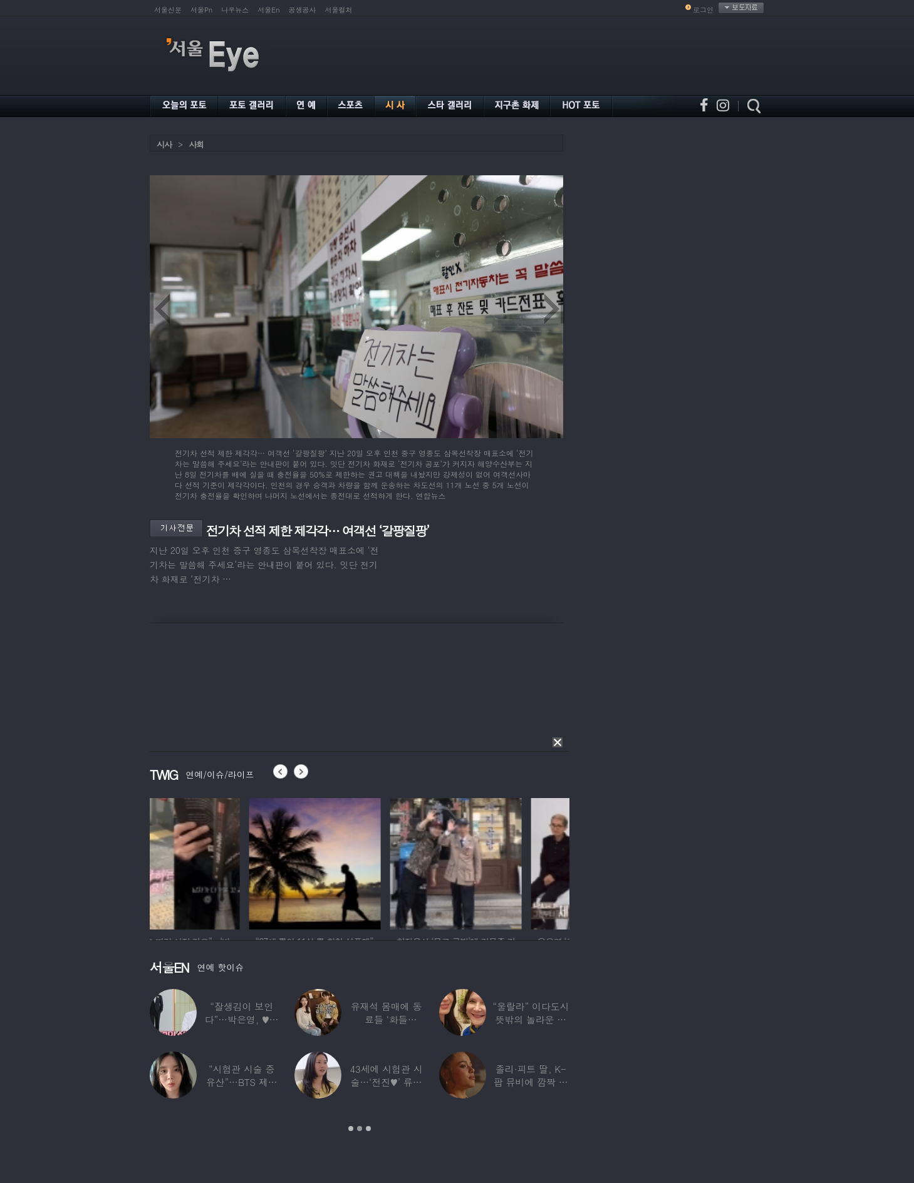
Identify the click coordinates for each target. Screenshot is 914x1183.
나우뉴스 (235, 9)
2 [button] (359, 1128)
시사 (164, 144)
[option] (215, 862)
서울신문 (168, 9)
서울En (268, 9)
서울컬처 (339, 9)
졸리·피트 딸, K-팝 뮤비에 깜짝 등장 (531, 1082)
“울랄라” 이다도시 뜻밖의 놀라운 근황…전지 (530, 1019)
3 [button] (368, 1128)
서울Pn (201, 9)
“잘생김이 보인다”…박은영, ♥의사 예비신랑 (242, 1019)
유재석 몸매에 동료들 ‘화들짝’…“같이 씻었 (386, 1019)
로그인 (703, 9)
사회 (196, 144)
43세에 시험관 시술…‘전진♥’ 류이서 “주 (386, 1082)
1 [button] (350, 1128)
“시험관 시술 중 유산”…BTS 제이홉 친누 (242, 1082)
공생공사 (302, 9)
